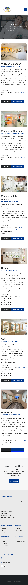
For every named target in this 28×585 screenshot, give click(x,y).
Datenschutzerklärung (17, 581)
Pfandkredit (18, 528)
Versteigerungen (19, 530)
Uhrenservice (4, 543)
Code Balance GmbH (23, 577)
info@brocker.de (6, 562)
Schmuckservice (5, 545)
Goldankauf (18, 539)
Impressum (9, 581)
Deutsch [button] (23, 1)
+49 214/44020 (22, 440)
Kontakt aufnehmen (14, 481)
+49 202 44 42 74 (23, 157)
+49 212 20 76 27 (23, 367)
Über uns (4, 528)
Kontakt (3, 532)
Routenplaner (6, 101)
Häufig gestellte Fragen (20, 541)
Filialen (3, 541)
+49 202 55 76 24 (23, 92)
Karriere (3, 530)
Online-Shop (4, 539)
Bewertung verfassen (17, 101)
